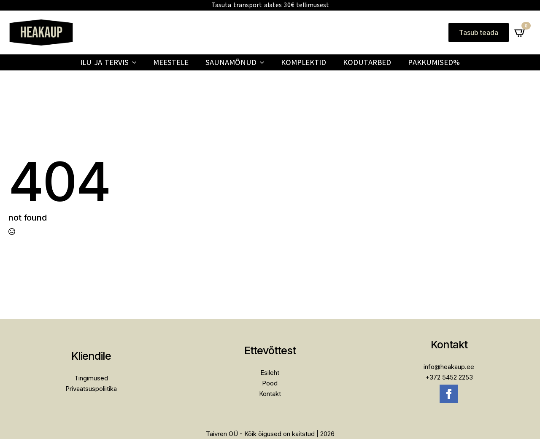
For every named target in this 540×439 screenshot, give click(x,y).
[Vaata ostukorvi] (520, 32)
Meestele (171, 62)
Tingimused (91, 378)
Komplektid (303, 62)
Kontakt (270, 394)
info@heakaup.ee (449, 367)
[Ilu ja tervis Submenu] (137, 62)
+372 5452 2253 (449, 377)
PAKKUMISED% (434, 62)
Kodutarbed (367, 62)
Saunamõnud (230, 62)
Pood (270, 383)
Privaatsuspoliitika (91, 388)
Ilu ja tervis (104, 62)
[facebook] (449, 394)
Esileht (269, 372)
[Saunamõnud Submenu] (264, 62)
